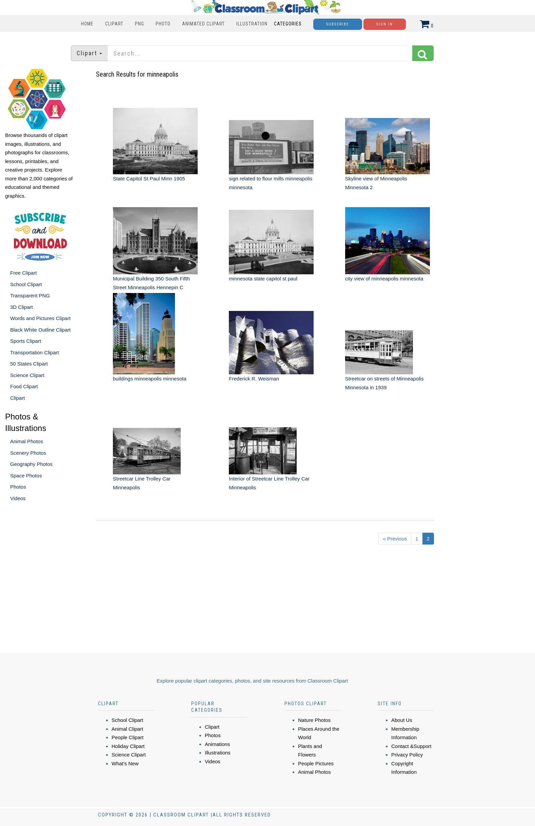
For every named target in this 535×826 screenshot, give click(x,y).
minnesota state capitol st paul (263, 278)
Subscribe (337, 24)
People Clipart (127, 737)
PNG (139, 23)
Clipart (114, 23)
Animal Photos (26, 441)
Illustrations (218, 752)
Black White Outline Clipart (40, 330)
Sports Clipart (25, 341)
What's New (125, 763)
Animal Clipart (127, 729)
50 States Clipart (29, 364)
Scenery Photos (28, 453)
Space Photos (26, 475)
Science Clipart (27, 375)
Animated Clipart (203, 23)
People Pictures (316, 763)
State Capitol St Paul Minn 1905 (149, 178)
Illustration (252, 23)
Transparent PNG (30, 295)
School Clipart (26, 284)
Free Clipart (23, 273)
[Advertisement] (268, 601)
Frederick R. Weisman (254, 378)
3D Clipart (21, 307)
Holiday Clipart (128, 746)
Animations (217, 744)
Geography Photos (31, 464)
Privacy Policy (407, 755)
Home (87, 23)
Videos (18, 498)
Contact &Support (411, 746)
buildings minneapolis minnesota (149, 378)
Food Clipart (24, 386)
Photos (18, 487)
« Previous (395, 539)
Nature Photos (314, 720)
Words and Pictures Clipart (40, 318)
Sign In (384, 24)
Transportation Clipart (34, 352)
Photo (163, 23)
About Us (401, 720)
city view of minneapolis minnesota (384, 278)
